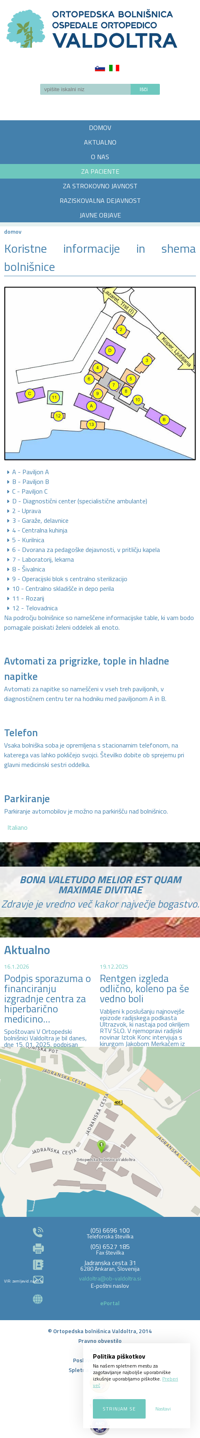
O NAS (100, 157)
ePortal (110, 1303)
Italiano (114, 68)
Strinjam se (119, 1408)
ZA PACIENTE (100, 171)
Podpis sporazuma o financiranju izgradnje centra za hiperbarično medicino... (47, 999)
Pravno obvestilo (100, 1340)
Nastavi (163, 1408)
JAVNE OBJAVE (100, 215)
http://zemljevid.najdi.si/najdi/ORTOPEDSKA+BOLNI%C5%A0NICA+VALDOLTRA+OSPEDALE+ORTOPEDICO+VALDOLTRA (100, 1132)
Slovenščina (100, 68)
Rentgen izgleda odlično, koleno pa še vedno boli (144, 988)
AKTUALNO (100, 142)
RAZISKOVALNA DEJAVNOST (100, 200)
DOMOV (100, 127)
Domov (13, 231)
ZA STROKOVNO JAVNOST (100, 186)
